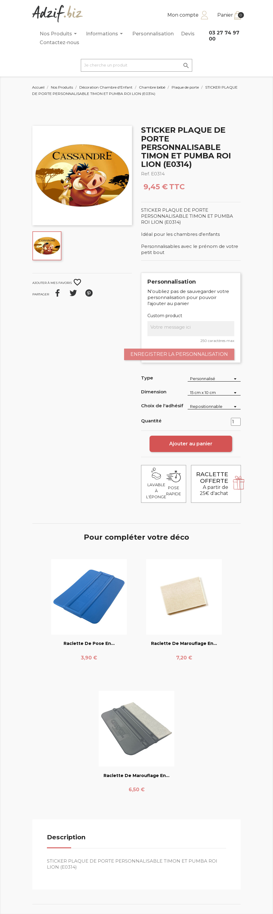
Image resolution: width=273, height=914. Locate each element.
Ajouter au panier (190, 444)
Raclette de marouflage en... (184, 643)
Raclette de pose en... (89, 643)
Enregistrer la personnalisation (179, 354)
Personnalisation (153, 34)
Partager (57, 293)
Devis (188, 34)
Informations (105, 33)
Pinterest (89, 293)
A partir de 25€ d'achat (212, 483)
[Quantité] (236, 422)
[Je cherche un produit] (136, 65)
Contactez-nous (59, 42)
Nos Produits (59, 33)
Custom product (164, 315)
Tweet (73, 293)
